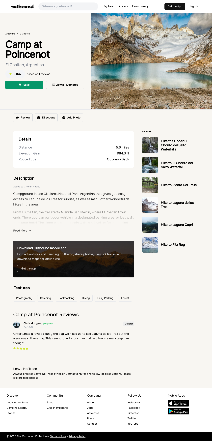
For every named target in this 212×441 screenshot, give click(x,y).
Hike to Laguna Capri (177, 225)
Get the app (28, 268)
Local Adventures (17, 402)
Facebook (134, 408)
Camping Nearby (17, 408)
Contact (92, 423)
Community (140, 6)
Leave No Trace (43, 374)
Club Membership (57, 408)
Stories (123, 6)
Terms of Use (58, 436)
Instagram (134, 402)
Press (90, 418)
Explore (108, 6)
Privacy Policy (77, 436)
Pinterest (133, 413)
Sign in (194, 6)
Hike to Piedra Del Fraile (179, 185)
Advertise (93, 413)
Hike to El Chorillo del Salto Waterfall (177, 165)
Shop (50, 402)
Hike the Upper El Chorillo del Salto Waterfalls (174, 145)
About (91, 402)
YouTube (133, 423)
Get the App (175, 6)
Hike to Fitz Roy (173, 245)
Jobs (90, 408)
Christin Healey (32, 186)
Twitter (132, 418)
